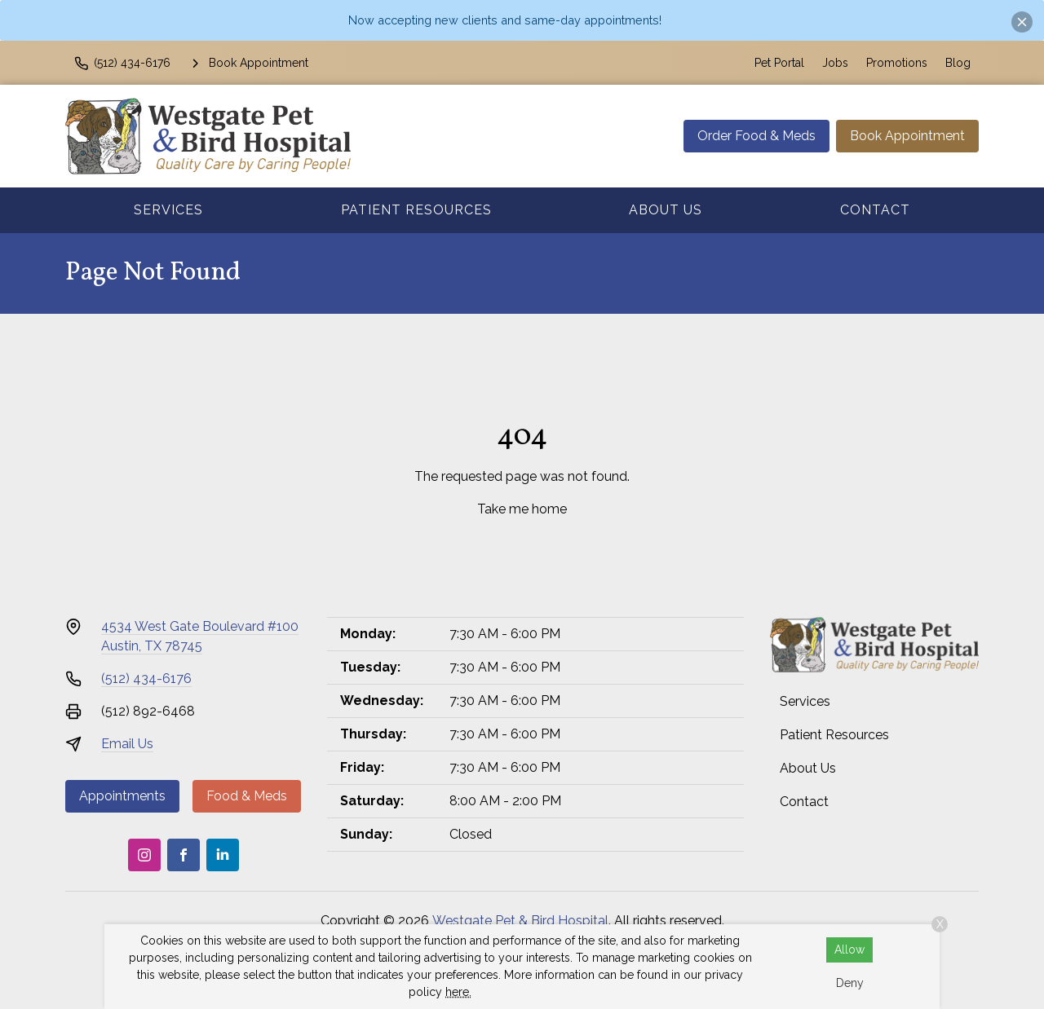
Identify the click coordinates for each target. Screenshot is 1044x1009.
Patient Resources (416, 210)
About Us (665, 210)
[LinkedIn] (222, 855)
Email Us (127, 743)
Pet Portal (779, 62)
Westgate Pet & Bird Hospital (520, 920)
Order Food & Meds (756, 135)
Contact (875, 210)
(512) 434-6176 (146, 678)
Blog (958, 62)
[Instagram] (144, 855)
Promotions (896, 62)
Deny (850, 982)
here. (458, 991)
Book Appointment (907, 135)
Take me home (522, 509)
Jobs (835, 62)
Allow (849, 949)
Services (168, 210)
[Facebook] (183, 855)
